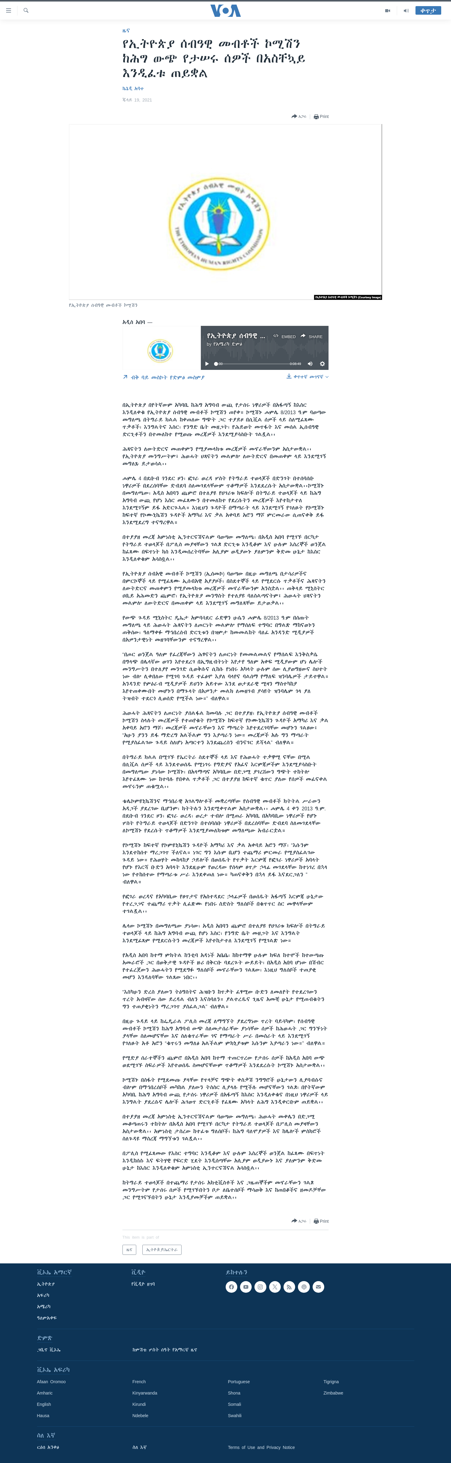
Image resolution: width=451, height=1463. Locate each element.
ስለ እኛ (140, 1447)
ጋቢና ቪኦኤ (49, 1350)
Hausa (43, 1415)
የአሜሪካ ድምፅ (227, 344)
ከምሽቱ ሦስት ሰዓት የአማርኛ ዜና (165, 1350)
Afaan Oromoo (51, 1381)
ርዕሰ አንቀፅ (48, 1447)
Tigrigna (331, 1381)
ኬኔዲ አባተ (133, 88)
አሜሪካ (44, 1307)
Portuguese (239, 1381)
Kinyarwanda (145, 1393)
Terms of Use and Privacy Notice (261, 1447)
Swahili (235, 1415)
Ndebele (140, 1415)
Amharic (45, 1393)
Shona (234, 1393)
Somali (234, 1404)
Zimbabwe (334, 1393)
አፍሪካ (43, 1295)
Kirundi (139, 1404)
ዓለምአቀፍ (47, 1318)
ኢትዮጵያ (46, 1284)
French (139, 1381)
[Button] (298, 116)
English (44, 1404)
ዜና (126, 31)
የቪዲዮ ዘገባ (143, 1284)
